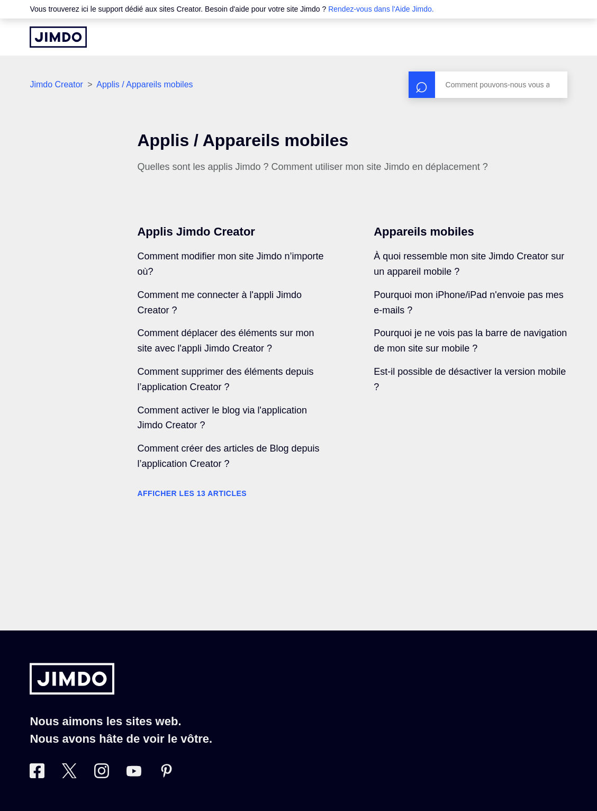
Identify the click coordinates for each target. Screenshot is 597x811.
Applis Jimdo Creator (196, 231)
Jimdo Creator (56, 84)
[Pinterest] (166, 775)
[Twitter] (69, 775)
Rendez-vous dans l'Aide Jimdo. (381, 9)
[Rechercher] (488, 84)
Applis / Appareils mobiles (144, 84)
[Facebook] (37, 775)
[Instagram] (101, 775)
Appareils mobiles (424, 231)
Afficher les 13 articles (192, 493)
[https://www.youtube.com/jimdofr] (133, 775)
